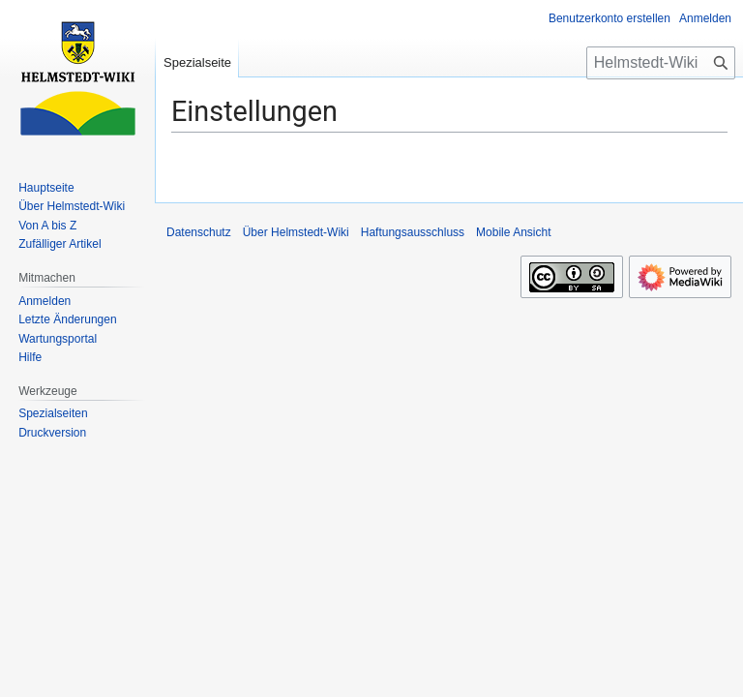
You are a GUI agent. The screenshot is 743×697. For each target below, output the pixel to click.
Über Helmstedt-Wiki (296, 232)
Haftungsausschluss (412, 232)
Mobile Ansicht (513, 232)
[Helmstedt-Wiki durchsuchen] (660, 62)
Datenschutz (198, 232)
